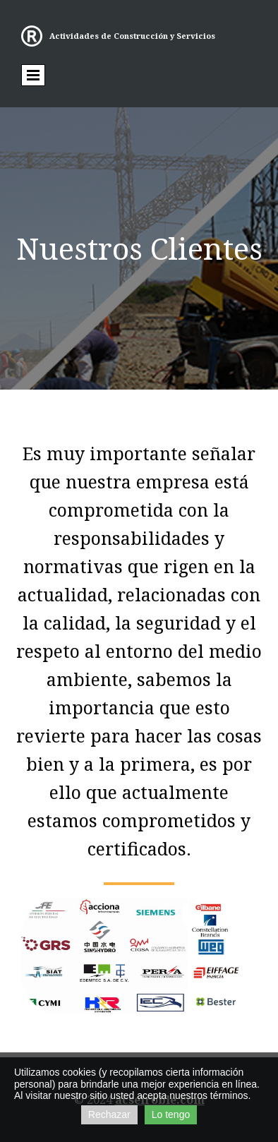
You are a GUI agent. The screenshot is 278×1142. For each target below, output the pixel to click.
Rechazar (109, 1114)
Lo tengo (171, 1114)
